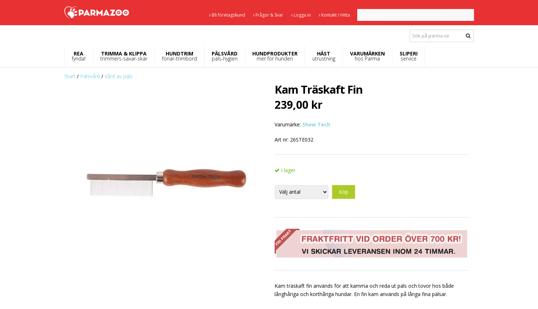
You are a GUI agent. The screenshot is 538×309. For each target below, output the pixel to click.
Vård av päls (119, 76)
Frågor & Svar (268, 15)
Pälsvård (90, 76)
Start (69, 76)
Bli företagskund (227, 15)
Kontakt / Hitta (334, 15)
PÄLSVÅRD (225, 56)
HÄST (323, 56)
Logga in (301, 15)
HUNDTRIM (179, 56)
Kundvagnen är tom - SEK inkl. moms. (402, 15)
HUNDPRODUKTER (275, 56)
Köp (343, 191)
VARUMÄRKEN (367, 56)
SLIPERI (409, 56)
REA (79, 56)
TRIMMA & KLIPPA (123, 56)
